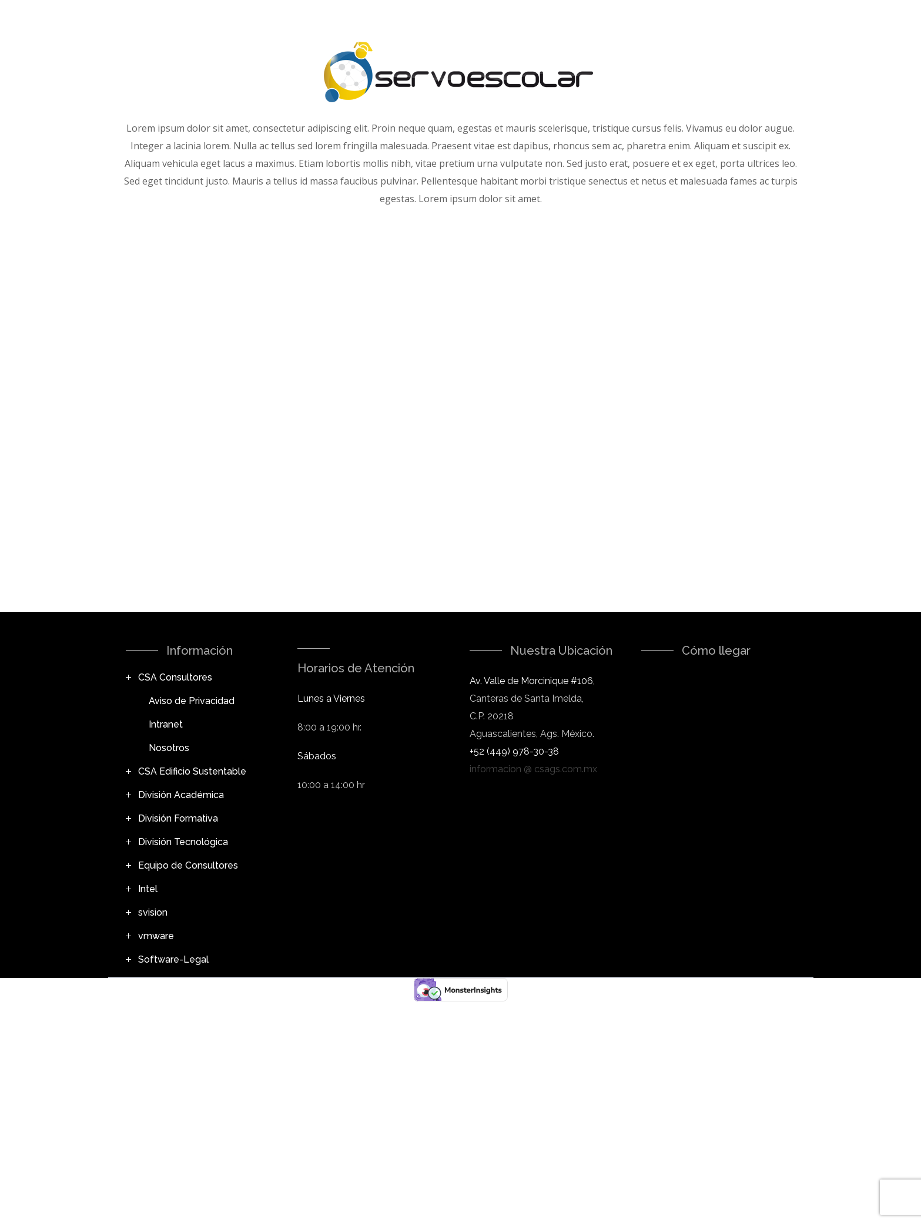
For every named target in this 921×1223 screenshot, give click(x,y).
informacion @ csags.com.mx (533, 769)
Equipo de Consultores (188, 865)
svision (153, 912)
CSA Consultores (175, 677)
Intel (148, 888)
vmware (156, 935)
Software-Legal (173, 959)
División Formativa (178, 818)
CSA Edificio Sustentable (192, 771)
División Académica (181, 794)
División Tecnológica (183, 841)
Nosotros (169, 747)
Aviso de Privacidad (192, 700)
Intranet (166, 724)
